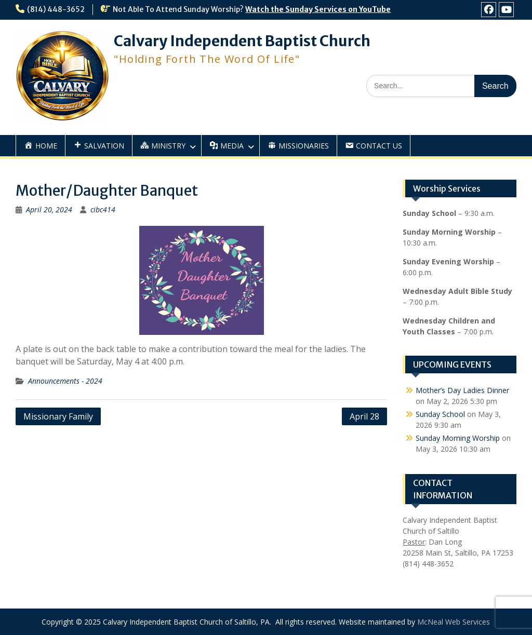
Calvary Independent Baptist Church (242, 41)
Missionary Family (58, 416)
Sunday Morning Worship (458, 438)
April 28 (364, 416)
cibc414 (102, 209)
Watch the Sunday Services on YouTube (318, 9)
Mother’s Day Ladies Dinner (462, 390)
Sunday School (440, 414)
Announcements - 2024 (65, 381)
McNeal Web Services (453, 622)
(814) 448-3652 (56, 9)
